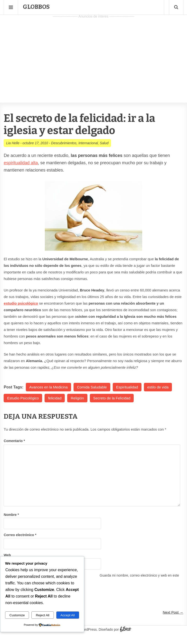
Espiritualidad (127, 387)
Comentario (14, 441)
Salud (104, 143)
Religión (77, 398)
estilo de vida (158, 387)
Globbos (36, 6)
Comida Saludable (92, 387)
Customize (17, 615)
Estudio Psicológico (23, 398)
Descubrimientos (63, 143)
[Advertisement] (93, 54)
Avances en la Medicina (48, 387)
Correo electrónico (20, 535)
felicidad (54, 398)
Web (7, 555)
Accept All (67, 615)
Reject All (42, 615)
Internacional (88, 143)
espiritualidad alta (21, 162)
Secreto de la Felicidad (112, 398)
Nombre (11, 515)
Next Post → (173, 612)
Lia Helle (12, 143)
